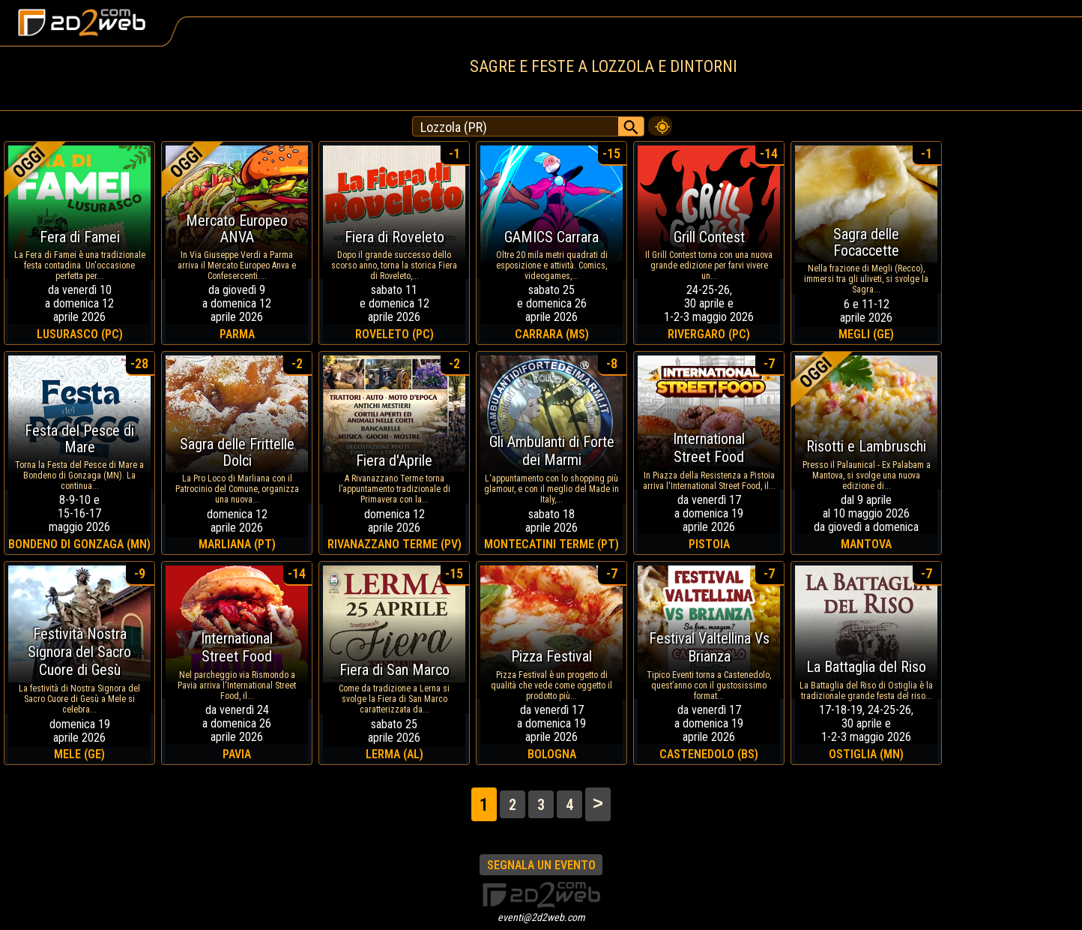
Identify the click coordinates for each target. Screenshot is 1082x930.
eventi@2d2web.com (541, 917)
